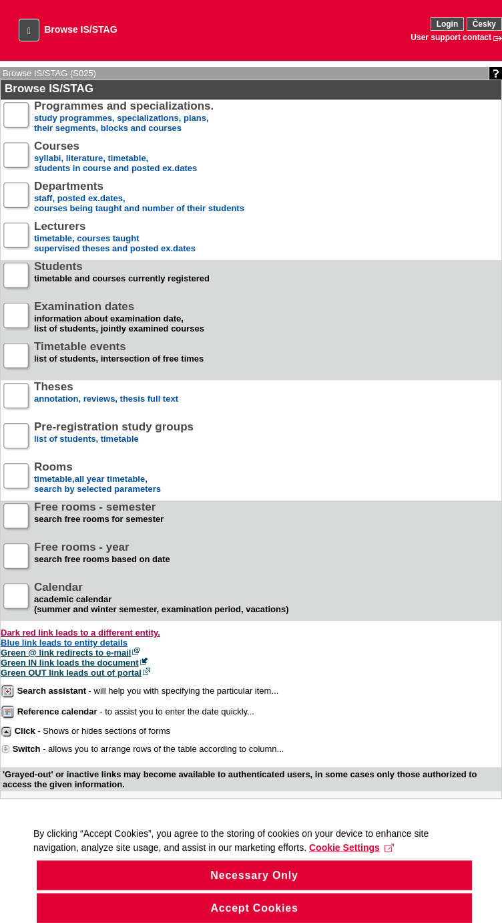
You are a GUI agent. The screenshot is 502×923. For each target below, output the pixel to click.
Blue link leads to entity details (64, 643)
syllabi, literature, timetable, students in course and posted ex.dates (115, 157)
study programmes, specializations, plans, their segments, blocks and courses (124, 117)
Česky (484, 24)
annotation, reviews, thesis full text (106, 398)
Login (448, 24)
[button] (29, 30)
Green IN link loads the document (70, 663)
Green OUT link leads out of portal (71, 673)
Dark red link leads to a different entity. (80, 633)
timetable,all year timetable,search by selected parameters (97, 478)
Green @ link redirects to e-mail (66, 653)
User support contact (451, 37)
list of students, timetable (114, 438)
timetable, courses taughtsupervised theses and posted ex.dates (115, 237)
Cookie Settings (351, 856)
